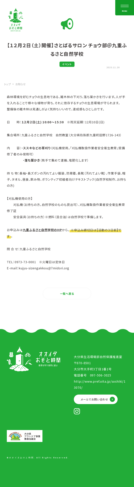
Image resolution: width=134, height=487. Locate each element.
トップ (7, 84)
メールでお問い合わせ (94, 399)
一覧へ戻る (67, 294)
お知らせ (20, 84)
